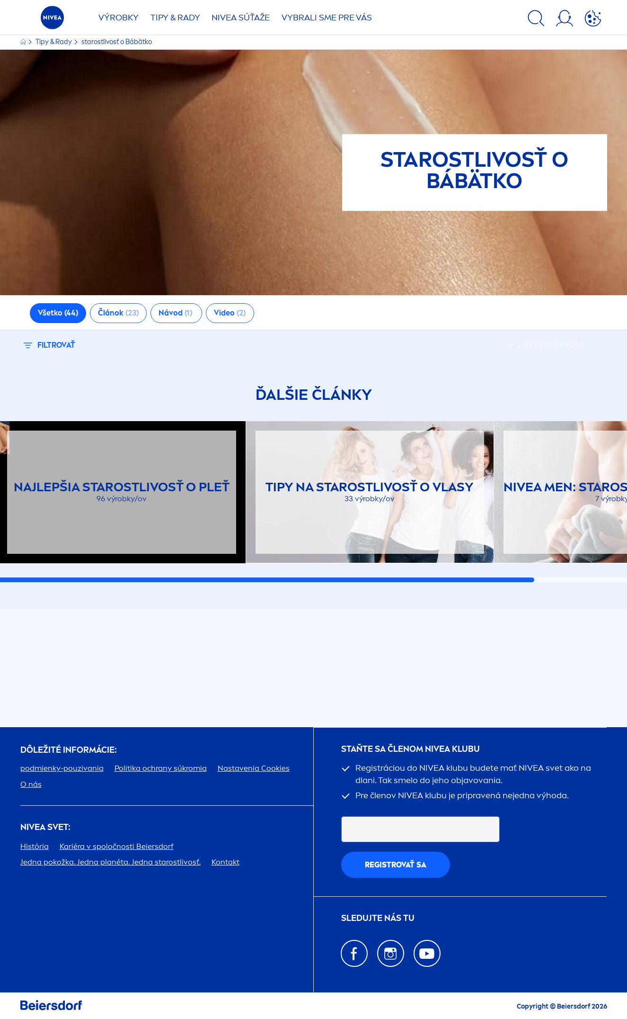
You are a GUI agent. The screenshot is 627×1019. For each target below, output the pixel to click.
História (34, 846)
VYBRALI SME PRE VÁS (327, 17)
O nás (31, 784)
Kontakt (225, 861)
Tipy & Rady (54, 42)
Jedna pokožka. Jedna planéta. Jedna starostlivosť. (110, 861)
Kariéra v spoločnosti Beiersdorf (117, 846)
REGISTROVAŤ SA (395, 864)
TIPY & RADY (175, 17)
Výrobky (118, 17)
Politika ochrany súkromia (161, 768)
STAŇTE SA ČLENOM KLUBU (410, 749)
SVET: (45, 827)
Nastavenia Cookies (254, 768)
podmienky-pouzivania (62, 768)
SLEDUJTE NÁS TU (378, 918)
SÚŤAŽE (241, 17)
